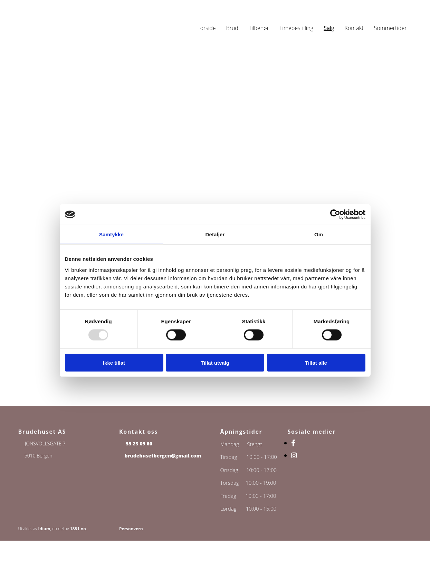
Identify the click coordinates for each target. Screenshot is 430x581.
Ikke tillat (114, 362)
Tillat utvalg (215, 362)
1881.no (78, 529)
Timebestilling (296, 28)
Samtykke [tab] (111, 234)
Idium (44, 529)
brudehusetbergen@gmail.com (163, 455)
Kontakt (354, 28)
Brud (232, 28)
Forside (207, 28)
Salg (329, 28)
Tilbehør (259, 28)
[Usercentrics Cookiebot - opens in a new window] (335, 214)
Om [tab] (318, 234)
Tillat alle (316, 362)
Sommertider (390, 28)
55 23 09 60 (139, 443)
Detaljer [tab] (215, 234)
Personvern (131, 529)
